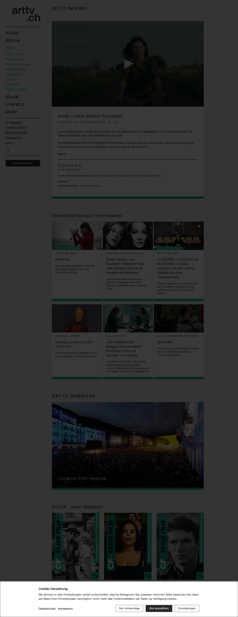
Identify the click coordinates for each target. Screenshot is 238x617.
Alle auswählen (159, 608)
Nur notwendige (129, 608)
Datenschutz (47, 608)
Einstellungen (187, 608)
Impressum (65, 608)
